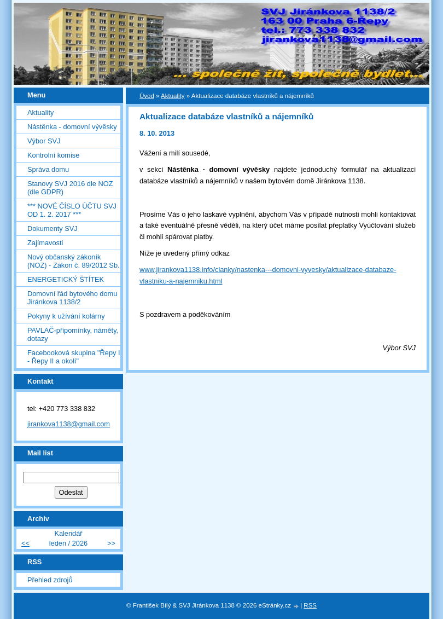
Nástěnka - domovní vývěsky (72, 127)
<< (25, 543)
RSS (310, 605)
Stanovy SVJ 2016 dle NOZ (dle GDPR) (70, 188)
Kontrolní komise (53, 155)
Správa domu (48, 169)
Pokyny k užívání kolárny (66, 316)
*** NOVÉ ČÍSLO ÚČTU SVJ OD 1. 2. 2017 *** (71, 210)
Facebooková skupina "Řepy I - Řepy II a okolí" (73, 357)
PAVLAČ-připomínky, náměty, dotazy (72, 334)
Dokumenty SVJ (52, 228)
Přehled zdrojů (50, 580)
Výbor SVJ (43, 141)
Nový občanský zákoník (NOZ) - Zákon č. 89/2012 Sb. (73, 261)
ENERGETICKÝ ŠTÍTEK (65, 279)
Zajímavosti (45, 243)
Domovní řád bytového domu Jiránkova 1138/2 (72, 298)
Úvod (146, 95)
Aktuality (40, 112)
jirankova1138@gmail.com (68, 424)
